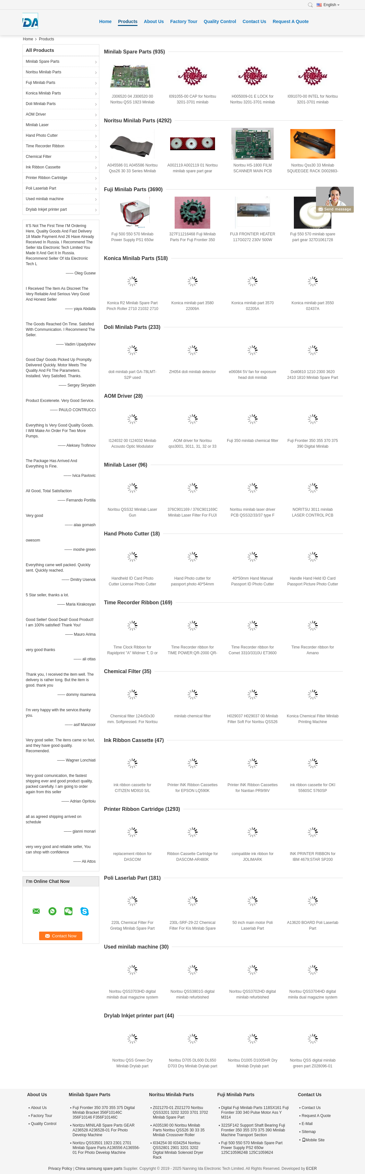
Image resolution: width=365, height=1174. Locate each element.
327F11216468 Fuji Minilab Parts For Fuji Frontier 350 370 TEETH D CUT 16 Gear (192, 240)
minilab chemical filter (192, 716)
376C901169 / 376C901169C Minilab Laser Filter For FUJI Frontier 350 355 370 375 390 (192, 515)
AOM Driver (36, 114)
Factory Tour (183, 21)
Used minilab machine (45, 199)
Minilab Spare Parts (43, 61)
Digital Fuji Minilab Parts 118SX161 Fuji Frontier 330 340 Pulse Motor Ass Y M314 (255, 1112)
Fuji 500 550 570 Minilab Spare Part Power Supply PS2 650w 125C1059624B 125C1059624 (251, 1148)
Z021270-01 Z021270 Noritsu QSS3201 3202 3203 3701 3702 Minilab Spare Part (180, 1112)
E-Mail (307, 1123)
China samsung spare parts (98, 1168)
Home (105, 21)
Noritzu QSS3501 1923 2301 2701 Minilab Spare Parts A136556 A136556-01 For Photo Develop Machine (106, 1148)
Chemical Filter (39, 156)
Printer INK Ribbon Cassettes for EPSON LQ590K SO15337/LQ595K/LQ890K (192, 791)
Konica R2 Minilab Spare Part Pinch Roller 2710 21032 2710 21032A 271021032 (132, 309)
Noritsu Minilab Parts (44, 72)
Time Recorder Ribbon (45, 146)
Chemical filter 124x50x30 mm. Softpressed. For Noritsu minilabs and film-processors (132, 722)
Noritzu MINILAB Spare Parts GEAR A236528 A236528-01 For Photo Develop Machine (104, 1130)
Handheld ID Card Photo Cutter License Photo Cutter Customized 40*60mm (132, 584)
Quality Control (220, 21)
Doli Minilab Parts (41, 104)
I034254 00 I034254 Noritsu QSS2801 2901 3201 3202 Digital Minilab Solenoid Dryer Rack (178, 1150)
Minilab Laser (37, 125)
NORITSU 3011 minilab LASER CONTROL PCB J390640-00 (312, 515)
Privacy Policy (60, 1168)
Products (127, 21)
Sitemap (309, 1131)
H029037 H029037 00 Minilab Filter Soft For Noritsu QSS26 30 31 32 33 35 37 (252, 722)
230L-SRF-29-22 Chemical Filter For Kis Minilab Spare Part (192, 928)
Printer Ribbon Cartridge (46, 177)
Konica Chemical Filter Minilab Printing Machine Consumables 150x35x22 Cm (312, 722)
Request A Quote (291, 21)
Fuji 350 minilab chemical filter (252, 440)
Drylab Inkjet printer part (46, 209)
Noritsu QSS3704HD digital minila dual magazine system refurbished (312, 997)
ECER (311, 1168)
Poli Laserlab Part (41, 188)
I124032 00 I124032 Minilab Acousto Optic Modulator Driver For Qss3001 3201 (132, 446)
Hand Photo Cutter (42, 135)
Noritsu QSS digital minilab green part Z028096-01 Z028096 (313, 1066)
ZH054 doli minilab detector (192, 372)
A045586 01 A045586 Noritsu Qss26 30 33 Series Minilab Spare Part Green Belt (132, 171)
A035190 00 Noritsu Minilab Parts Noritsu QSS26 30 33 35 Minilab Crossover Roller (178, 1130)
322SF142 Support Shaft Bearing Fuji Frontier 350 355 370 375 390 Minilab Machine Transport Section (253, 1130)
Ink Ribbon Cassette (43, 167)
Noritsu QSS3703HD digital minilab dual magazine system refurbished (132, 997)
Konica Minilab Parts (43, 93)
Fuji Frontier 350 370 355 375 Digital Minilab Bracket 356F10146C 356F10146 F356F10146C (104, 1112)
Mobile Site (313, 1140)
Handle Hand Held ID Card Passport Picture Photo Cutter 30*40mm (312, 584)
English (332, 5)
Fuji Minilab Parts (40, 82)
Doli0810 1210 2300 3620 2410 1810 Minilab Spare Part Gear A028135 (312, 378)
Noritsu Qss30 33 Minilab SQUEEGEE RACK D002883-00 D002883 (312, 171)
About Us (154, 21)
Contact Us (254, 21)
